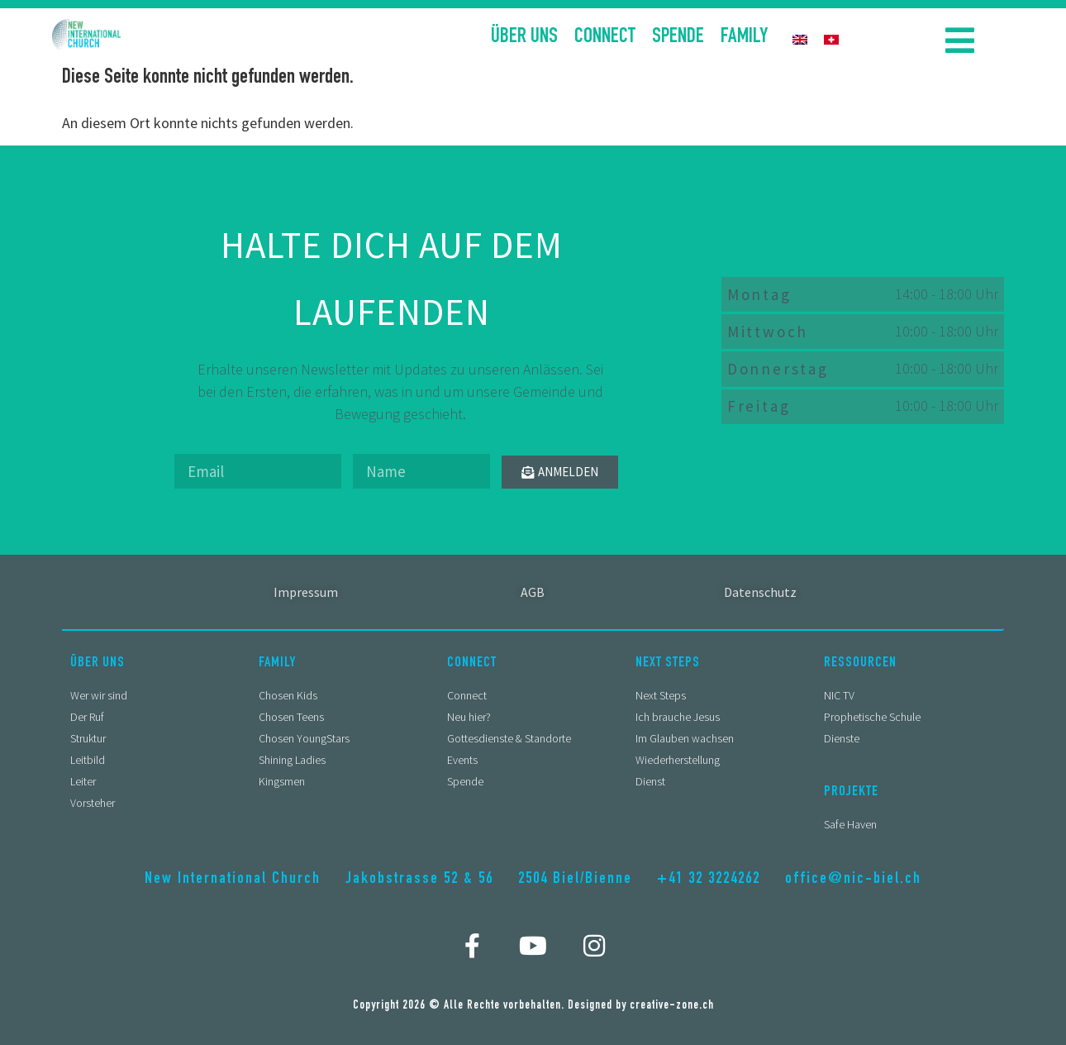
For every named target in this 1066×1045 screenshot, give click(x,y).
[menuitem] (800, 38)
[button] (959, 40)
